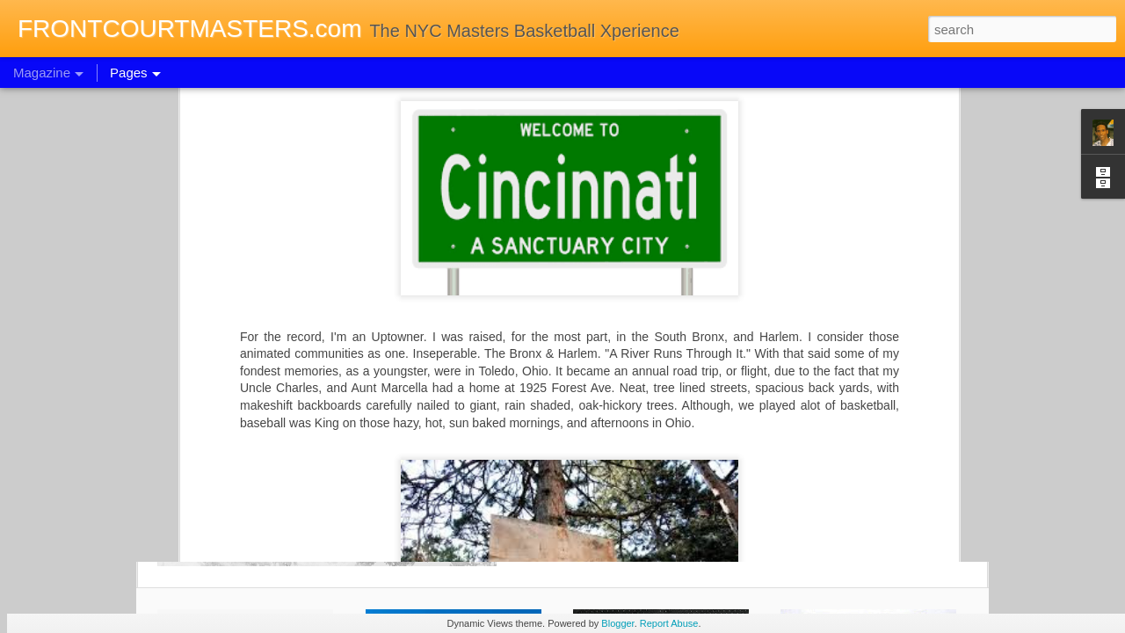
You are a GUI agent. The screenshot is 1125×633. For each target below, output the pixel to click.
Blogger (617, 623)
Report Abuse (669, 623)
